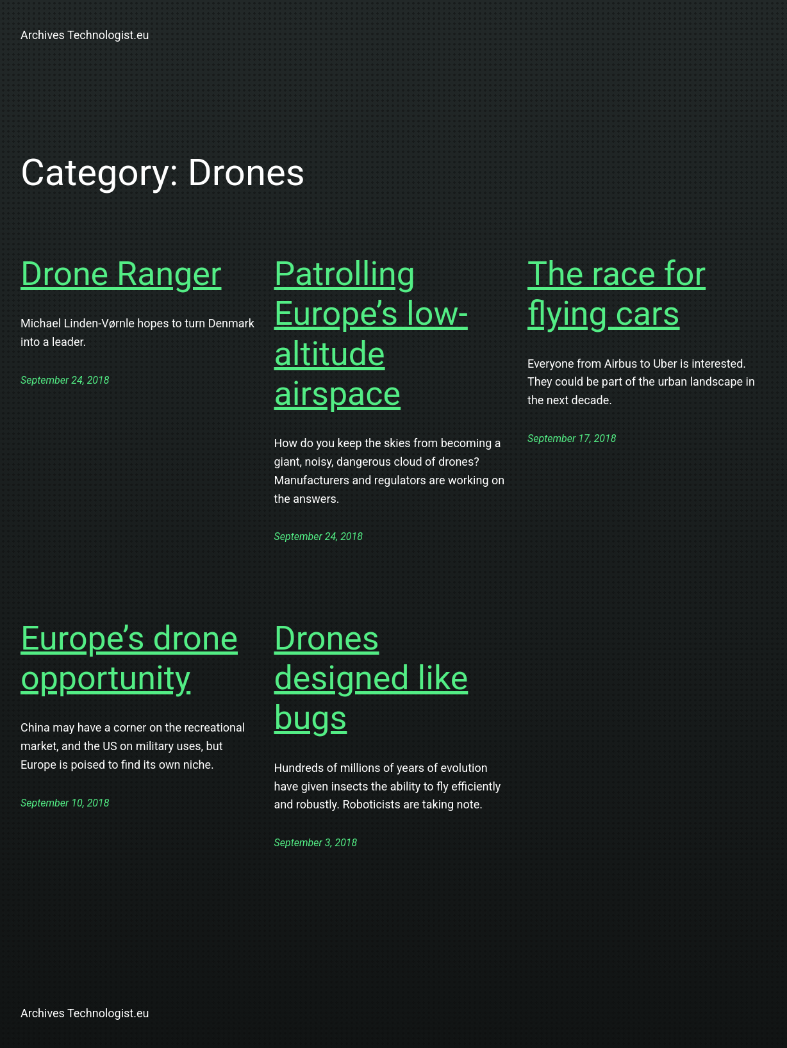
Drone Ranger (121, 273)
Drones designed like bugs (371, 678)
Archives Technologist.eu (85, 35)
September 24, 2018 (65, 380)
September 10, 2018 (65, 803)
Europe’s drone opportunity (129, 658)
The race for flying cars (616, 293)
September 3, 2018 (316, 843)
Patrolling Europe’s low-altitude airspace (371, 333)
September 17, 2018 (572, 438)
